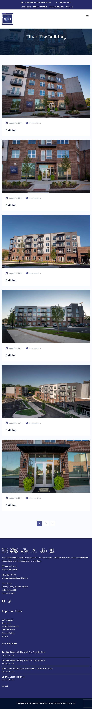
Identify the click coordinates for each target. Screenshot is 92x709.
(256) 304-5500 (9, 575)
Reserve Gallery (56, 7)
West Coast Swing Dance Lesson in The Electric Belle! (27, 668)
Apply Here (26, 7)
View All (5, 686)
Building (11, 130)
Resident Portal (40, 7)
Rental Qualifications (10, 627)
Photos (69, 7)
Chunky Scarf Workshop (13, 677)
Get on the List (8, 620)
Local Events (9, 643)
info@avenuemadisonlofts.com (15, 578)
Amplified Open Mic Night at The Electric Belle (23, 652)
